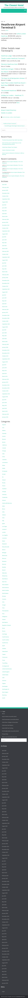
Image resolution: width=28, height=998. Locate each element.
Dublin (3, 468)
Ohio (3, 602)
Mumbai (4, 567)
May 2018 (4, 405)
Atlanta (3, 430)
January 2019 (5, 382)
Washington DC (5, 689)
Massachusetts (5, 546)
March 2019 (4, 376)
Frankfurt (4, 488)
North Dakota (5, 593)
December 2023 (5, 225)
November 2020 (5, 318)
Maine (3, 541)
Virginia (4, 683)
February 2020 (5, 344)
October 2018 (5, 391)
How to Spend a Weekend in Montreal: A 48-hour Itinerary (13, 153)
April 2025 (4, 184)
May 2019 (4, 370)
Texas (3, 660)
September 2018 (6, 394)
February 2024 (5, 219)
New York (4, 581)
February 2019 (5, 379)
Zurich (3, 698)
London (11, 117)
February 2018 (5, 414)
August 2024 (5, 202)
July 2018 (4, 399)
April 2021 (4, 303)
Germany (4, 494)
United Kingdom (16, 117)
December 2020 (5, 315)
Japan (3, 523)
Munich (4, 570)
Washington (5, 686)
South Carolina (5, 640)
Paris (3, 608)
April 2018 (4, 408)
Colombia (4, 459)
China (3, 456)
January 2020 (5, 347)
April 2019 (4, 373)
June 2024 (4, 207)
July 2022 (4, 263)
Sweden (4, 648)
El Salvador (4, 471)
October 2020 (5, 321)
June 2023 (4, 239)
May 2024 (4, 210)
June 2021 (4, 298)
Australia (4, 433)
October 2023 (5, 228)
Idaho (3, 506)
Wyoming (4, 695)
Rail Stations (5, 622)
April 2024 (4, 213)
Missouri (4, 558)
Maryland (4, 544)
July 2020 (4, 330)
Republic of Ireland (6, 625)
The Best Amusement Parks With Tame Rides (12, 140)
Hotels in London (6, 113)
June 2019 (4, 367)
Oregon (4, 605)
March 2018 (4, 411)
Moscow (4, 564)
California (4, 445)
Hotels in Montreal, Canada (8, 150)
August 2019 (5, 362)
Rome (3, 628)
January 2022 (5, 277)
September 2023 (6, 231)
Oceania (4, 599)
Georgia (4, 491)
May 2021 (4, 300)
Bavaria (4, 439)
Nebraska (4, 573)
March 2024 (4, 216)
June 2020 (4, 332)
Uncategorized (5, 666)
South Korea (5, 642)
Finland (4, 480)
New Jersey (4, 575)
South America (5, 637)
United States (5, 674)
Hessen (4, 500)
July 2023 (4, 236)
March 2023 (4, 248)
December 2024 (5, 193)
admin (7, 30)
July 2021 (4, 295)
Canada (4, 448)
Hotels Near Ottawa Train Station (9, 147)
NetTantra (23, 996)
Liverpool (4, 529)
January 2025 (5, 190)
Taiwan (4, 654)
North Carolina (5, 590)
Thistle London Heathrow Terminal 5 (13, 58)
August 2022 (5, 260)
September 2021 (6, 289)
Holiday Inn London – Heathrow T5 (12, 95)
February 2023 (5, 251)
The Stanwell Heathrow (9, 90)
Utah (3, 677)
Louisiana (4, 538)
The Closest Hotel (14, 5)
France (3, 485)
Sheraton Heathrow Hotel (9, 64)
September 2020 (6, 324)
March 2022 (4, 271)
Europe (7, 117)
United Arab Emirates (7, 669)
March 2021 (4, 306)
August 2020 (5, 327)
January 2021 (5, 312)
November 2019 (5, 353)
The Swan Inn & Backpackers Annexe (13, 78)
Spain (3, 645)
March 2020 (4, 341)
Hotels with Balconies (7, 503)
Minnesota (4, 555)
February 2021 (5, 309)
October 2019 (5, 356)
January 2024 (5, 222)
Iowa (3, 517)
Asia (3, 427)
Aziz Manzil (4, 72)
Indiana (4, 515)
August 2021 (5, 292)
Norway (4, 596)
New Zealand (5, 584)
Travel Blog (4, 663)
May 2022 (4, 269)
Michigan (4, 552)
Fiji (2, 477)
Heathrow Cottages (7, 69)
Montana (4, 561)
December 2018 (5, 385)
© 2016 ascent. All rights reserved (8, 996)
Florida (3, 482)
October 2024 (5, 196)
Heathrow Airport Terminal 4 (9, 123)
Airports (4, 117)
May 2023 (4, 242)
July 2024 (4, 205)
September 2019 (6, 359)
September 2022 (6, 257)
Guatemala (4, 497)
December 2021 (5, 280)
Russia (3, 631)
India (3, 512)
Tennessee (4, 657)
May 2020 (4, 335)
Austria (3, 436)
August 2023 (5, 234)
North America (5, 587)
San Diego (4, 634)
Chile (3, 453)
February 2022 (5, 274)
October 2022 (5, 254)
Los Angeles (5, 535)
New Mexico (5, 578)
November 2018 (5, 388)
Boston (3, 442)
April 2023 (4, 245)
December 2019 (5, 350)
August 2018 (5, 396)
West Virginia (5, 692)
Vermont (4, 680)
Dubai (3, 465)
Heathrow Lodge (6, 56)
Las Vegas (4, 526)
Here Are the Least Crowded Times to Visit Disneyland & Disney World (11, 143)
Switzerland (5, 651)
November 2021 (5, 283)
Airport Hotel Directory (8, 110)
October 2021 (5, 286)
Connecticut (5, 462)
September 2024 (6, 199)
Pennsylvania (5, 610)
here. (18, 103)
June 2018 (4, 402)
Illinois (3, 509)
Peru (3, 613)
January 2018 (5, 417)
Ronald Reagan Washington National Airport (15, 126)
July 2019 (4, 364)
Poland (3, 619)
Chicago (4, 451)
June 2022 (4, 266)
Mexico (3, 549)
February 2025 (5, 187)
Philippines (4, 616)
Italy (3, 520)
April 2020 (4, 338)
